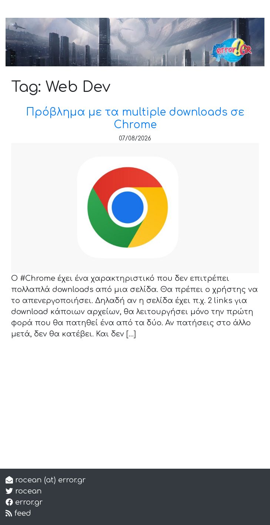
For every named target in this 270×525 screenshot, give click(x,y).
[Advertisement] (135, 411)
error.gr (28, 502)
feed (21, 513)
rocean (27, 491)
